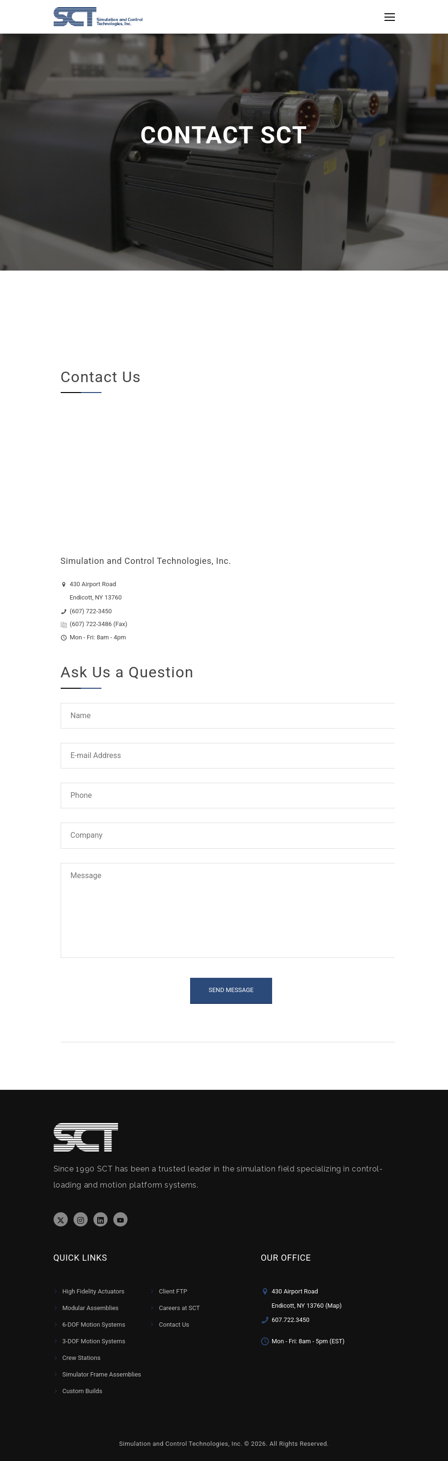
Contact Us (174, 1324)
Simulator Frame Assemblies (102, 1374)
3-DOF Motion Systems (94, 1341)
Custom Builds (82, 1391)
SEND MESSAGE (231, 989)
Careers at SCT (179, 1307)
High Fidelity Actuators (94, 1291)
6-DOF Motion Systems (94, 1324)
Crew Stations (82, 1357)
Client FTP (173, 1291)
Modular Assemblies (91, 1307)
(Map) (333, 1305)
